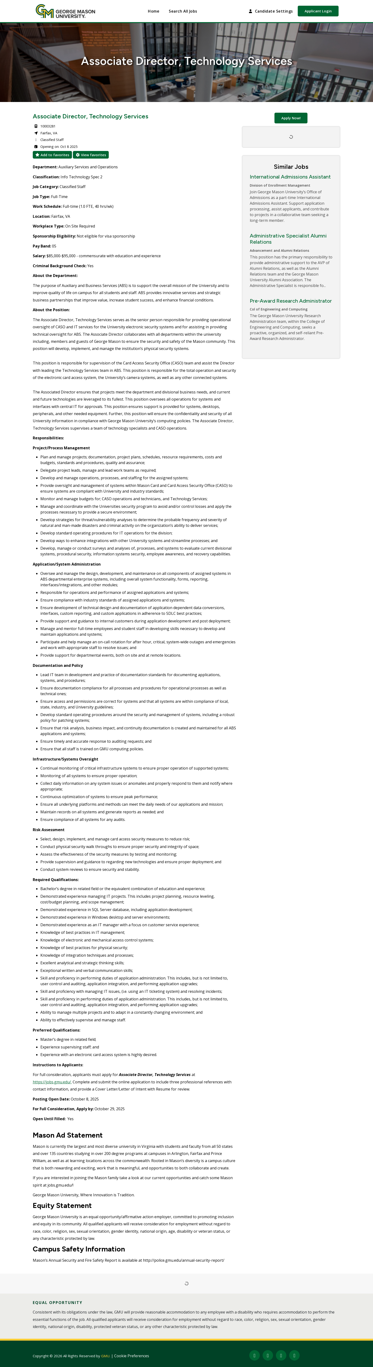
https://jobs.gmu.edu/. (52, 1082)
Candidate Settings (270, 11)
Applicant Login (318, 11)
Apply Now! (291, 118)
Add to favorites (52, 154)
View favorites (91, 154)
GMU (105, 1355)
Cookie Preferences (131, 1355)
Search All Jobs (183, 11)
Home (153, 11)
